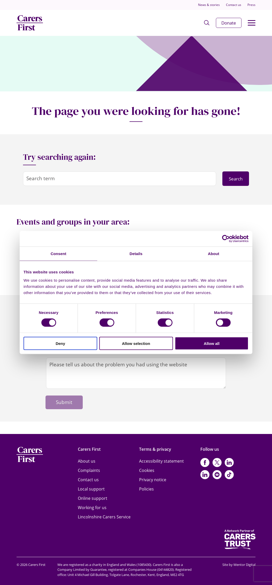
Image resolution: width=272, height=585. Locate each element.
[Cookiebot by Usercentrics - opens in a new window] (225, 239)
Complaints (89, 470)
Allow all (212, 343)
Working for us (92, 507)
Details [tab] (136, 253)
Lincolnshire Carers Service (104, 517)
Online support (92, 498)
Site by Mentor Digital (238, 564)
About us (86, 461)
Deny (60, 343)
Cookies (146, 470)
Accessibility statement (161, 461)
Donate (228, 23)
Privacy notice (152, 480)
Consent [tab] (58, 253)
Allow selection (136, 343)
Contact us (233, 5)
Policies (146, 489)
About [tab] (213, 253)
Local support (91, 489)
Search (236, 179)
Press (251, 5)
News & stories (209, 5)
